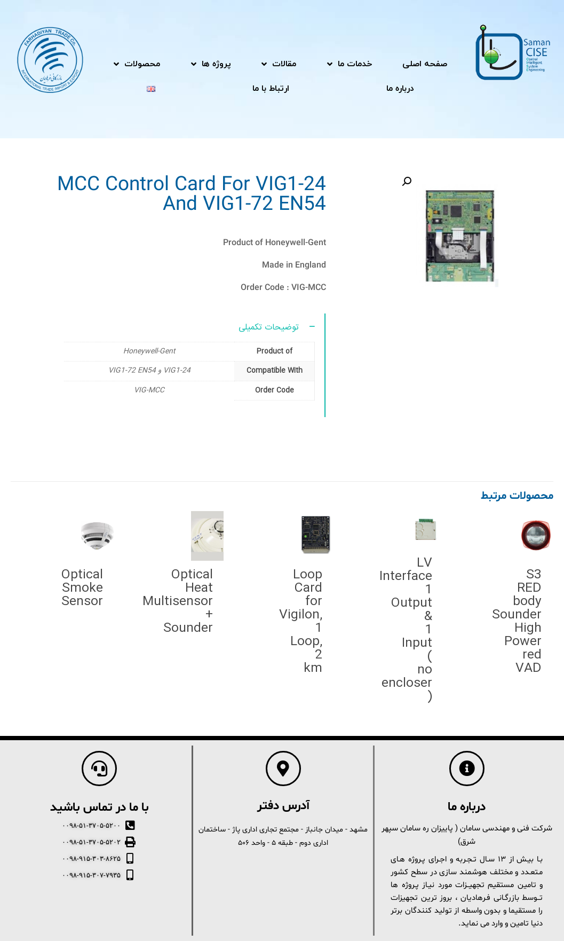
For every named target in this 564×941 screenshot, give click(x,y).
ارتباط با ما (270, 89)
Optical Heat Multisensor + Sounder (177, 602)
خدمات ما (349, 64)
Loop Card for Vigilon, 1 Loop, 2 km (300, 622)
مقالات (278, 64)
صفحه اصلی (424, 64)
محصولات (137, 64)
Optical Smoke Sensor (82, 588)
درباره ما (400, 89)
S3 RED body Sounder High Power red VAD (517, 622)
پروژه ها (211, 64)
